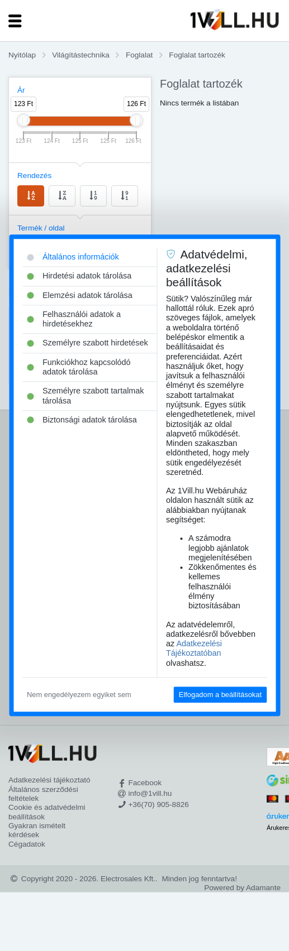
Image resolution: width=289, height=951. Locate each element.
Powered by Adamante (242, 887)
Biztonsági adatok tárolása (82, 419)
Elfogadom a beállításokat (220, 694)
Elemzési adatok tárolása (79, 295)
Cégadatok (26, 844)
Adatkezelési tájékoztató (49, 780)
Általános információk (73, 256)
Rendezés (34, 175)
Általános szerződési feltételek (43, 794)
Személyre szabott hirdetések (87, 343)
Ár (21, 90)
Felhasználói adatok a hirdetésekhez (74, 319)
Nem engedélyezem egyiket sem (79, 694)
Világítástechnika (81, 55)
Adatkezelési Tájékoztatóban (194, 648)
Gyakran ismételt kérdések (36, 830)
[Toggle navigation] (15, 20)
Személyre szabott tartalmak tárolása (85, 396)
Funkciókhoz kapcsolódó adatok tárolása (79, 367)
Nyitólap (22, 55)
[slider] (23, 120)
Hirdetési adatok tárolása (79, 276)
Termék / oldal (41, 228)
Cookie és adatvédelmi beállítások (47, 811)
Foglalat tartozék (197, 55)
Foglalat (139, 55)
